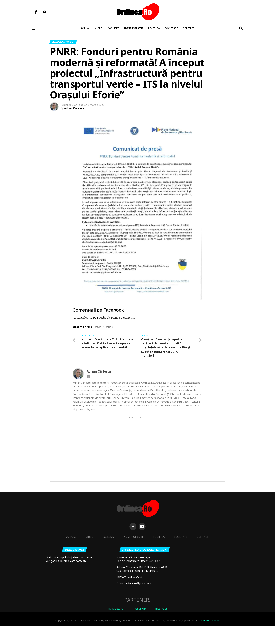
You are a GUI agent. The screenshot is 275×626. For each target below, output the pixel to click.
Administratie (133, 28)
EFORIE (100, 327)
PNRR (110, 327)
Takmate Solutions (209, 620)
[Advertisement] (137, 443)
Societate (171, 28)
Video (98, 28)
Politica (154, 28)
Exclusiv (113, 28)
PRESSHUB (139, 608)
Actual (85, 28)
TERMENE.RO (115, 608)
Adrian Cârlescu (74, 108)
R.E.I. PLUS (161, 608)
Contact (189, 28)
